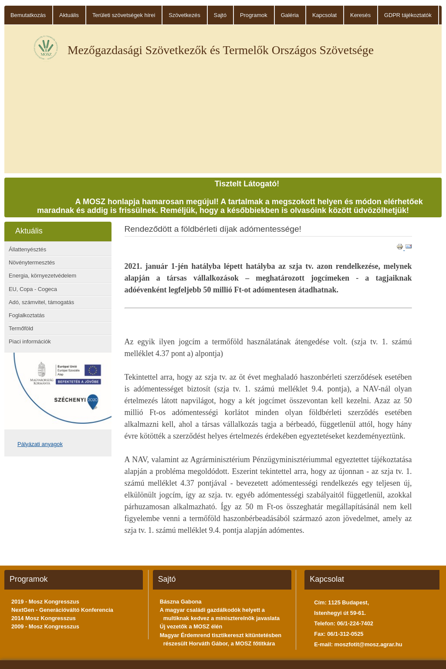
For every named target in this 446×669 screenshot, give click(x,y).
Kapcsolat (324, 15)
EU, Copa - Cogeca (33, 289)
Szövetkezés (184, 15)
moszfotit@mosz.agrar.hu (368, 644)
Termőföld (21, 328)
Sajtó (220, 15)
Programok (253, 15)
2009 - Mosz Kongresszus (45, 626)
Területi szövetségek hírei (123, 15)
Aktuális (69, 15)
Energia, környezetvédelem (42, 275)
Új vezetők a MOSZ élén (191, 626)
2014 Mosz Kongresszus (43, 618)
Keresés (360, 15)
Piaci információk (30, 341)
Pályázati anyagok (40, 444)
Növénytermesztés (32, 262)
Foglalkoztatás (27, 315)
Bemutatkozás (28, 15)
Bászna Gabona (181, 601)
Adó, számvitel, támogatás (41, 302)
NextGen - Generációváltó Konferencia (62, 610)
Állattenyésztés (27, 249)
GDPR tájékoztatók (408, 15)
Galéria (290, 15)
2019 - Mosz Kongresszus (45, 601)
